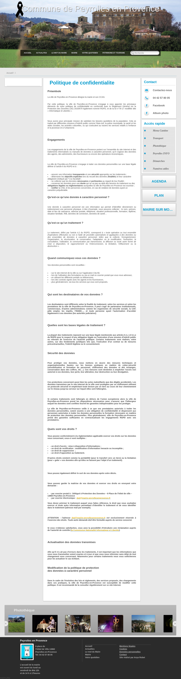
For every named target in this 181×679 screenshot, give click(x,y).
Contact (123, 654)
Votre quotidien (90, 53)
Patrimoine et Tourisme (114, 53)
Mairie (74, 53)
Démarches (159, 161)
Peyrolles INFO (161, 153)
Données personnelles (129, 652)
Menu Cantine (160, 130)
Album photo (161, 113)
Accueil (27, 53)
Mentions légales (127, 646)
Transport (158, 138)
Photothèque (159, 145)
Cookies (123, 649)
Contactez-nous (162, 90)
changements (129, 580)
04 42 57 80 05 (161, 97)
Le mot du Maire (59, 53)
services (105, 580)
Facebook (159, 105)
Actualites (41, 53)
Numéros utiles (161, 168)
